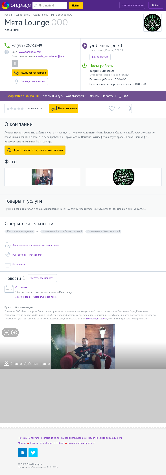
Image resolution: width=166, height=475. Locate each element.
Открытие (21, 287)
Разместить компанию (132, 5)
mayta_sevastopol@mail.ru (52, 56)
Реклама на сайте (50, 437)
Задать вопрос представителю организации (32, 245)
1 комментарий (23, 296)
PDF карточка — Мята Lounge (24, 255)
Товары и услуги (52, 96)
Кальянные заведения (20, 231)
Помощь (22, 437)
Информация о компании (22, 96)
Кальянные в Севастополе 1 (104, 231)
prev (6, 332)
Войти (156, 5)
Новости (109, 96)
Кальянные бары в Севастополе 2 (62, 231)
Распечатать (15, 265)
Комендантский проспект (81, 443)
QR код (124, 96)
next (14, 332)
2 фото (16, 363)
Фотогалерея (76, 96)
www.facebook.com (30, 52)
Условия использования (74, 437)
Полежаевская (38, 443)
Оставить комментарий (45, 296)
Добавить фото (37, 363)
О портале (34, 437)
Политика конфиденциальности (105, 437)
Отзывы (94, 96)
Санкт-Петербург (55, 443)
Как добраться (100, 56)
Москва (22, 443)
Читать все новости (42, 278)
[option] (83, 346)
